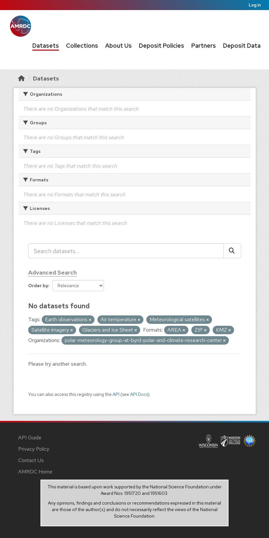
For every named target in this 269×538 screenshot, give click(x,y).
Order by (38, 285)
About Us (118, 45)
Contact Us (31, 460)
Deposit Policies (161, 45)
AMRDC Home (35, 471)
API (116, 394)
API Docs (139, 394)
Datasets (45, 45)
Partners (203, 45)
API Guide (29, 437)
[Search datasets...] (126, 250)
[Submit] (232, 250)
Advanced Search (52, 272)
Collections (82, 45)
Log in (255, 5)
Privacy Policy (33, 449)
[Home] (21, 78)
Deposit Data (242, 45)
